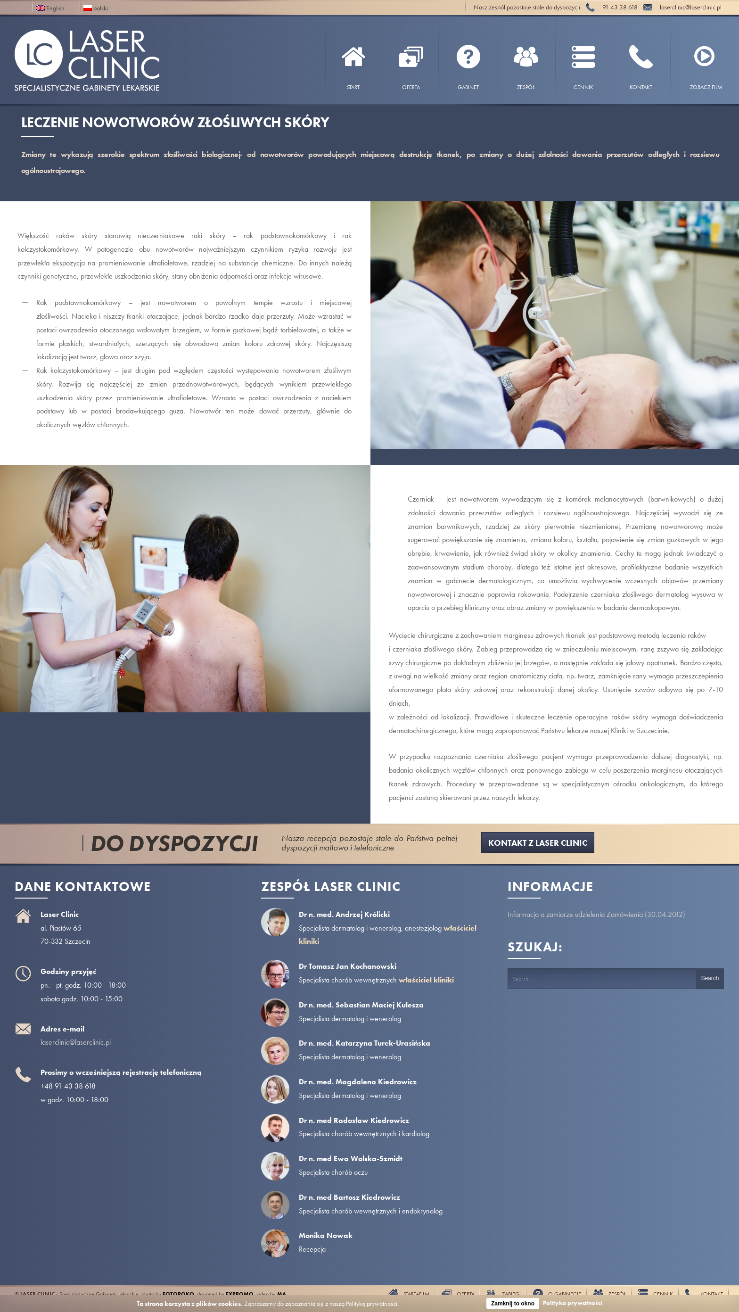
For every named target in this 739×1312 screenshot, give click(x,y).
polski (95, 7)
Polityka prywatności (573, 1303)
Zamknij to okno (512, 1303)
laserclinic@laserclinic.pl (76, 1042)
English (50, 7)
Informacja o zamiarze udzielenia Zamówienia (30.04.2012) (596, 914)
